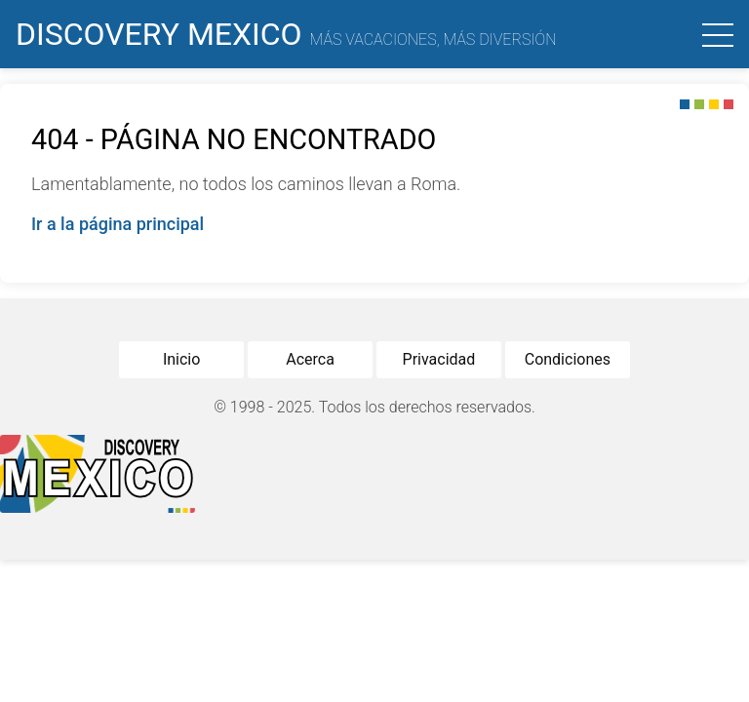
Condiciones (568, 359)
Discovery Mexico (286, 34)
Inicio (181, 359)
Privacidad (439, 359)
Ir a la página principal (117, 224)
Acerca (310, 359)
